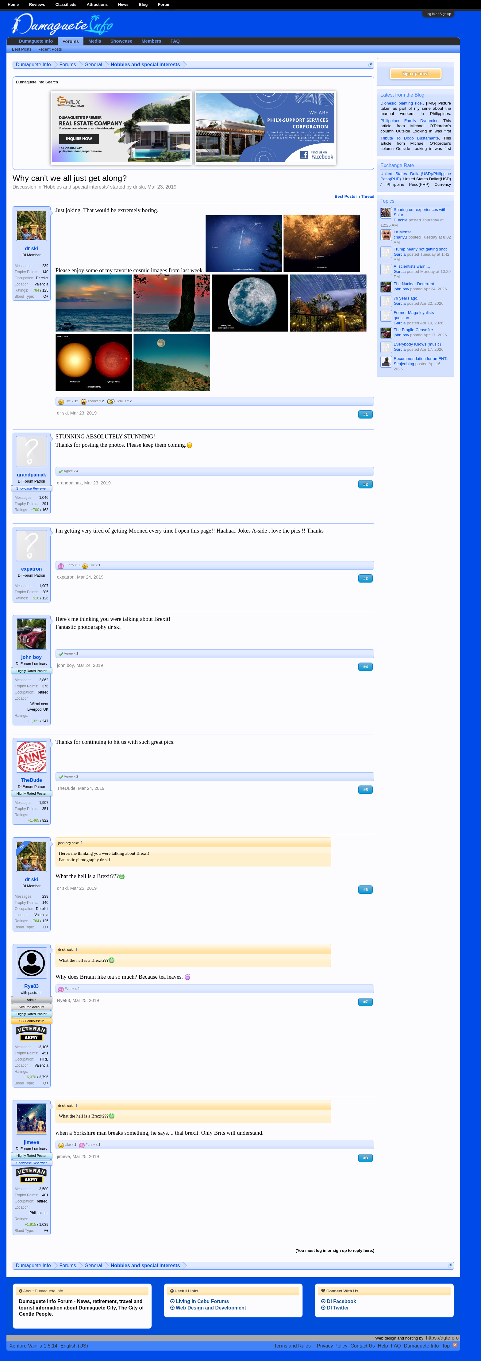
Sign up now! (415, 73)
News (123, 4)
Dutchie (400, 220)
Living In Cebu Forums (199, 1301)
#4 (365, 666)
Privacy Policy (332, 1345)
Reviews (37, 4)
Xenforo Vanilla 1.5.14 (33, 1345)
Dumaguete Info (36, 41)
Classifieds (65, 4)
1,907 (43, 586)
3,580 (43, 1189)
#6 (365, 889)
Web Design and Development (208, 1307)
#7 (365, 1002)
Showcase (121, 41)
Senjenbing (404, 363)
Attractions (97, 4)
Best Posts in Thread (354, 196)
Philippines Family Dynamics (409, 120)
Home (13, 4)
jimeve (31, 1142)
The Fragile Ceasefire (413, 329)
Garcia (400, 254)
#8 (365, 1158)
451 (45, 1053)
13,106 (42, 1047)
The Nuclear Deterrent (414, 283)
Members (151, 41)
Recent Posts (49, 49)
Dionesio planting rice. (401, 103)
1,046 (43, 497)
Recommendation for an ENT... (421, 358)
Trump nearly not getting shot (420, 249)
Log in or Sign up (438, 14)
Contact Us (363, 1345)
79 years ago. (406, 298)
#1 (365, 414)
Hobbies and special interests (76, 186)
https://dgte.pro (442, 1337)
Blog (143, 4)
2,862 (43, 680)
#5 (365, 789)
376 (45, 686)
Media (94, 41)
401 (45, 1195)
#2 (365, 484)
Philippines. (38, 1213)
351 (45, 809)
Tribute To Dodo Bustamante (409, 138)
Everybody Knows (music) (417, 344)
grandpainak (31, 474)
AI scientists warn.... (412, 266)
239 (45, 266)
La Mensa (403, 232)
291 (45, 504)
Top (446, 1345)
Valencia (41, 284)
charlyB (400, 237)
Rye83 (31, 986)
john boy (31, 657)
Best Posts (22, 49)
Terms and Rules (292, 1345)
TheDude (31, 780)
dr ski (139, 186)
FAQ (175, 41)
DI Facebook (338, 1301)
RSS (455, 1345)
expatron (31, 569)
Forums (70, 41)
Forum (164, 4)
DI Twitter (335, 1307)
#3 (365, 578)
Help (383, 1345)
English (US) (74, 1345)
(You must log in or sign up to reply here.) (334, 1250)
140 (45, 272)
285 (45, 592)
